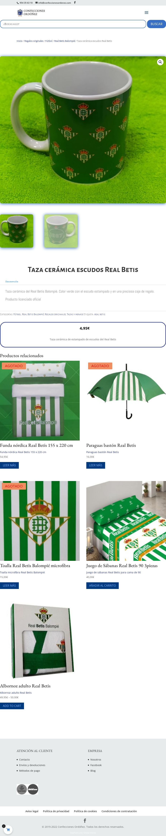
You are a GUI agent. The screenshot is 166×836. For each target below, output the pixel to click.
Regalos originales (33, 40)
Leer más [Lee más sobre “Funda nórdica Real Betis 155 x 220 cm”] (9, 465)
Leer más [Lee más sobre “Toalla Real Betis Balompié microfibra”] (9, 586)
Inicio (19, 40)
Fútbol (48, 40)
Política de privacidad (56, 811)
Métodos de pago (29, 770)
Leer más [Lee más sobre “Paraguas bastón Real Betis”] (95, 465)
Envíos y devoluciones (32, 765)
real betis (99, 314)
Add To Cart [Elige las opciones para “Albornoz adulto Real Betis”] (12, 706)
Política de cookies (85, 811)
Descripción (11, 281)
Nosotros (95, 759)
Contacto (24, 759)
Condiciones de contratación (119, 811)
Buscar (156, 24)
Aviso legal (31, 811)
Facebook (96, 765)
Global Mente (89, 833)
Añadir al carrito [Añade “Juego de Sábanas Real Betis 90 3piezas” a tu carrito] (102, 586)
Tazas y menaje (75, 314)
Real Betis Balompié (64, 40)
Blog (93, 770)
